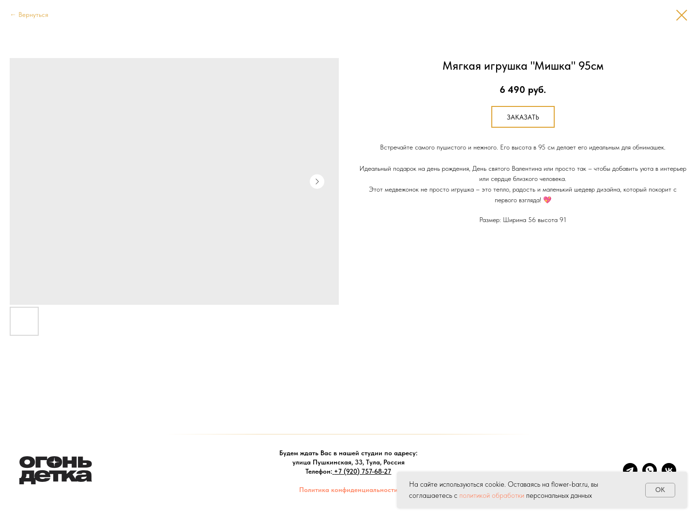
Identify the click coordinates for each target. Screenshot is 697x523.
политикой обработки (491, 495)
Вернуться (33, 14)
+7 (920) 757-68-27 (362, 471)
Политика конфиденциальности (348, 489)
